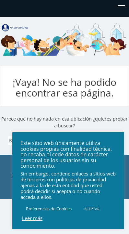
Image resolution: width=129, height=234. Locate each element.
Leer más (32, 218)
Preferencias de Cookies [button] (49, 209)
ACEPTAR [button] (92, 208)
